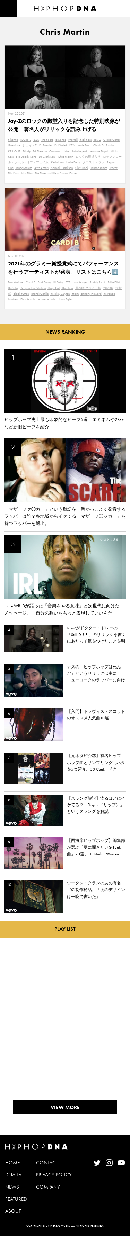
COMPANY (48, 1186)
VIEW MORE (65, 1107)
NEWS (12, 1186)
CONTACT (47, 1162)
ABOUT (13, 1211)
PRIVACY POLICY (54, 1174)
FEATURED (16, 1199)
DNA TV (13, 1174)
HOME (12, 1162)
